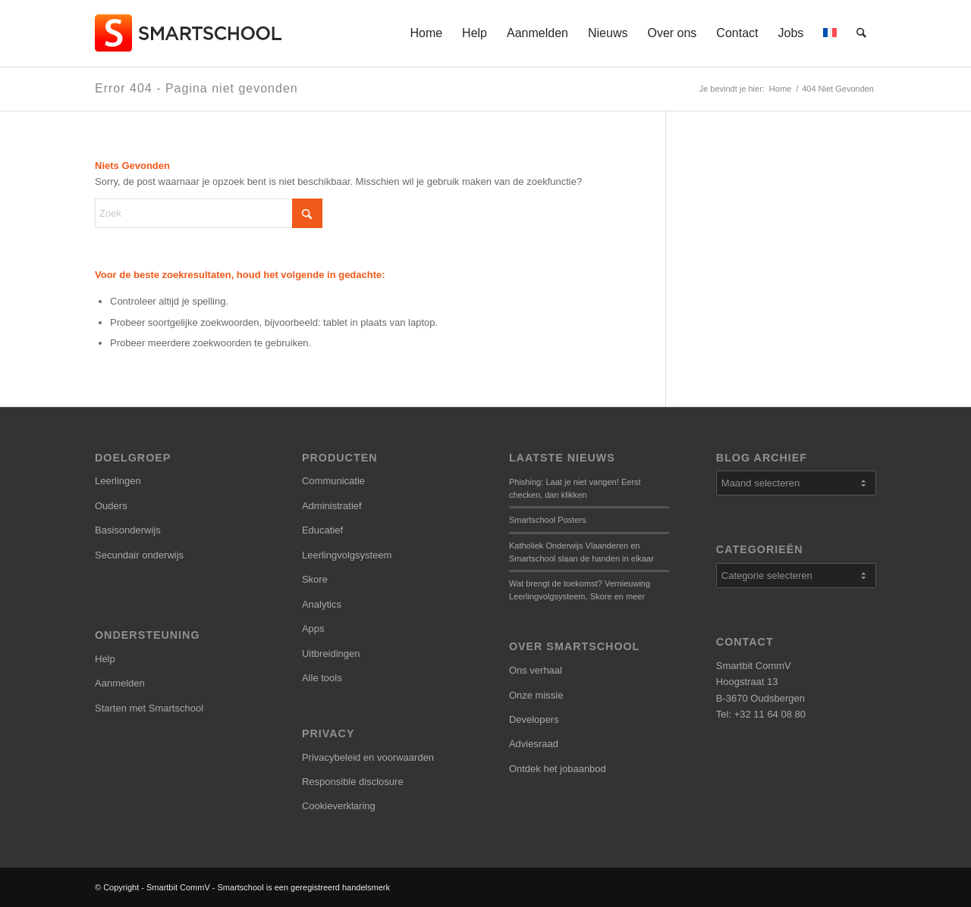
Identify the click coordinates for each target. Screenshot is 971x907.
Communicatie (333, 480)
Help (105, 659)
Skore (315, 579)
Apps (313, 628)
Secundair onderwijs (139, 555)
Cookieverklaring (339, 806)
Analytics (321, 604)
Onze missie (536, 695)
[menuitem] (427, 33)
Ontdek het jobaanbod (557, 768)
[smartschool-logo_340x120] (189, 33)
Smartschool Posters (547, 519)
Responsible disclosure (353, 781)
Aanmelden (120, 683)
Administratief (332, 505)
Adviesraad (533, 743)
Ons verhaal (535, 670)
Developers (534, 719)
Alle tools (322, 677)
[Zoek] (862, 33)
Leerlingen (118, 480)
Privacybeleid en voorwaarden (368, 757)
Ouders (111, 505)
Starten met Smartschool (149, 708)
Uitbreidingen (331, 653)
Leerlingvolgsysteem (347, 555)
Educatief (322, 530)
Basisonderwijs (128, 530)
